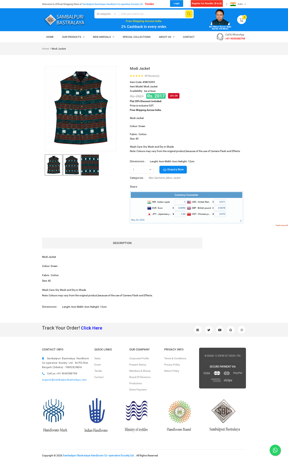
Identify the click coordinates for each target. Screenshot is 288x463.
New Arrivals (102, 36)
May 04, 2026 (138, 221)
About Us (165, 36)
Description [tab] (123, 244)
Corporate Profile (139, 360)
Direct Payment (138, 391)
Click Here (92, 329)
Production (135, 385)
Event (97, 366)
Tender (149, 4)
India (236, 4)
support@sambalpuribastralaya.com (64, 381)
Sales (97, 360)
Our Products (71, 36)
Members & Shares (140, 372)
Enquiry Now (174, 170)
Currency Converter (186, 196)
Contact (189, 36)
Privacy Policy (172, 366)
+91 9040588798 (235, 38)
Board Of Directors (139, 378)
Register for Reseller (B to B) (207, 3)
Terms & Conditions (175, 360)
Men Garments (157, 178)
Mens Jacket (173, 178)
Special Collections (136, 36)
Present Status (137, 366)
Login (176, 3)
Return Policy (171, 372)
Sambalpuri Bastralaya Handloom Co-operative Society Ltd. (98, 457)
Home (50, 36)
